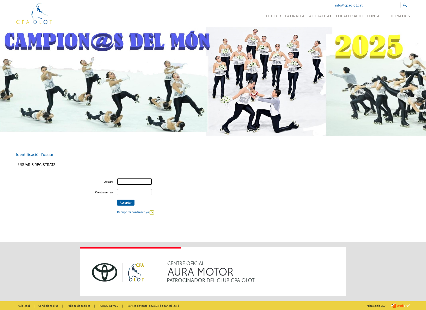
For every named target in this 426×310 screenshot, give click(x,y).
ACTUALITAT (320, 15)
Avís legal (24, 306)
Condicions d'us (48, 306)
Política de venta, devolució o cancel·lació (153, 306)
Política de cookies (78, 306)
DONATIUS (400, 15)
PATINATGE (295, 15)
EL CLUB (273, 15)
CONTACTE (377, 15)
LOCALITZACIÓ (349, 15)
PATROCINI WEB (108, 306)
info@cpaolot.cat (349, 5)
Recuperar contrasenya (135, 212)
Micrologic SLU (376, 306)
